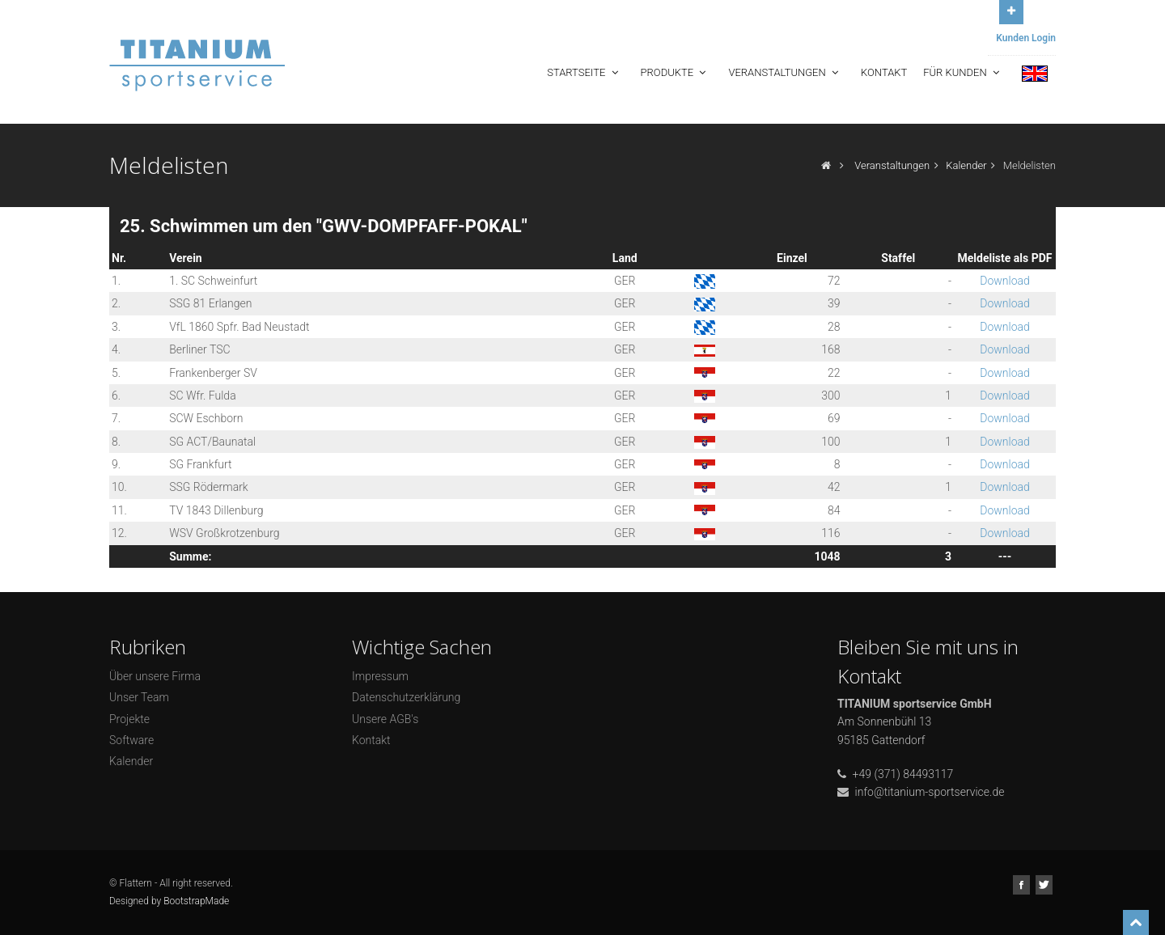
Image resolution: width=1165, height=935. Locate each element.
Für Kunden (962, 72)
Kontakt (884, 72)
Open (1011, 10)
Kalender (966, 165)
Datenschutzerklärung (406, 697)
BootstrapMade (196, 901)
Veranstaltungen (784, 72)
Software (131, 740)
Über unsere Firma (155, 676)
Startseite (584, 72)
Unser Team (139, 697)
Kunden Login (1026, 38)
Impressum (380, 676)
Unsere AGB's (385, 719)
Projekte (129, 719)
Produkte (675, 72)
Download (1005, 280)
